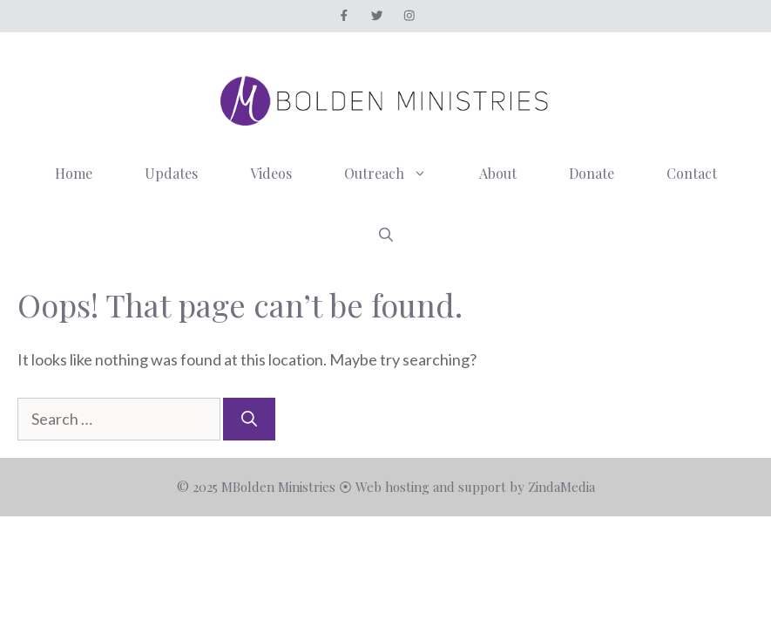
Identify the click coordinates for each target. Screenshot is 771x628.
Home (73, 173)
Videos (271, 173)
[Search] (249, 419)
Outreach (398, 173)
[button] (386, 234)
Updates (171, 173)
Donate (591, 173)
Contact (691, 173)
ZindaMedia (561, 486)
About (498, 173)
